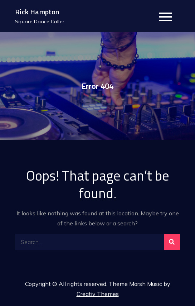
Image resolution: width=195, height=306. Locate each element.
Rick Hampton (37, 11)
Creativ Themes (98, 293)
